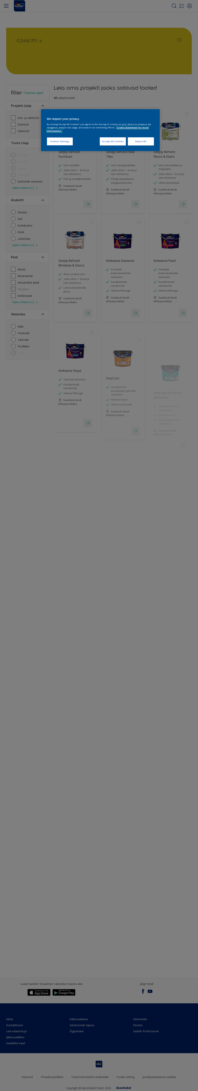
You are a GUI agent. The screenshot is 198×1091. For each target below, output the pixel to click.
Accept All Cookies (113, 141)
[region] (100, 130)
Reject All (140, 141)
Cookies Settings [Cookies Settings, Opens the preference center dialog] (60, 141)
